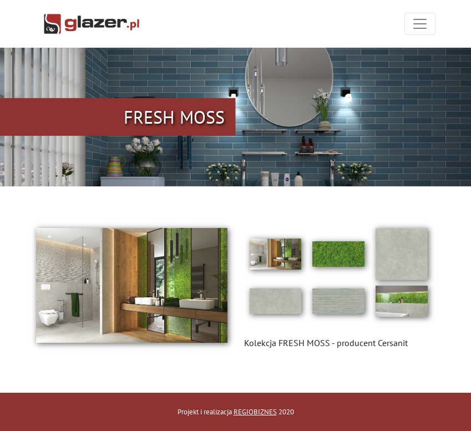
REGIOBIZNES (255, 412)
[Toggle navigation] (419, 24)
